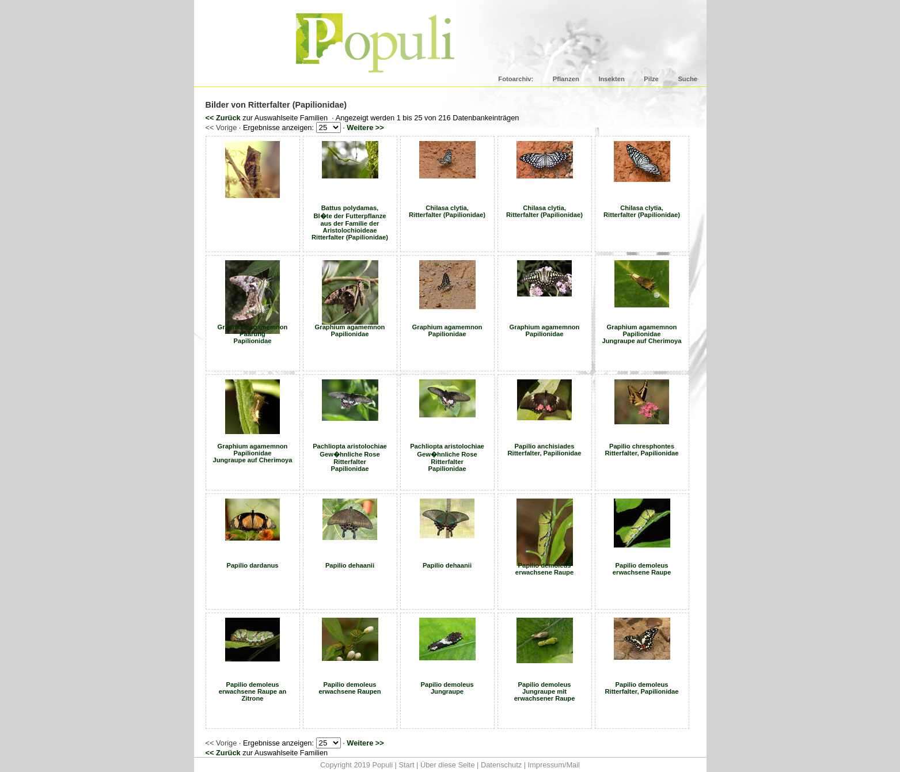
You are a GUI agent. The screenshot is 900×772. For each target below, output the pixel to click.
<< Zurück (223, 117)
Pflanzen (566, 78)
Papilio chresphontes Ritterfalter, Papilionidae (641, 450)
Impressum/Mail (554, 764)
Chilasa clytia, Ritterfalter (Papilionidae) (447, 211)
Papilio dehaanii (349, 565)
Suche (687, 78)
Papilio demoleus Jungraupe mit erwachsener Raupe (544, 691)
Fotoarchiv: (515, 78)
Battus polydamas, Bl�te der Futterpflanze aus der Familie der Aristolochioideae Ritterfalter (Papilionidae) (350, 222)
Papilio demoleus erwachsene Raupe (544, 569)
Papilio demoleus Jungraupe (446, 688)
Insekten (611, 78)
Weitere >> (365, 127)
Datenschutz (501, 764)
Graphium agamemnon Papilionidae (350, 330)
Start (406, 764)
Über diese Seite (447, 764)
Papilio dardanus (252, 565)
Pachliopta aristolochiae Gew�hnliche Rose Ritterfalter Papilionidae (350, 457)
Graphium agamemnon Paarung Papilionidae (253, 334)
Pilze (651, 78)
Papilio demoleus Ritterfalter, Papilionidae (641, 688)
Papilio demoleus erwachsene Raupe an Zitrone (253, 691)
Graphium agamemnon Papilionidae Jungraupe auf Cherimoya (641, 334)
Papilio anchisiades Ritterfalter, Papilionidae (544, 450)
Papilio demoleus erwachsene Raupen (349, 688)
